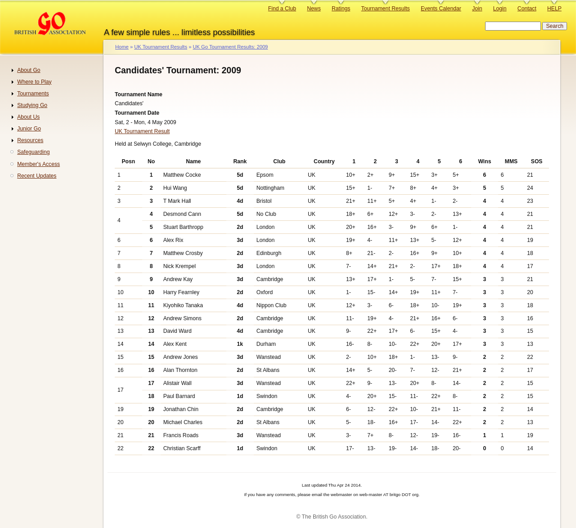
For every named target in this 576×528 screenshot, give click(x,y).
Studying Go (32, 105)
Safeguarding (33, 152)
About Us (28, 117)
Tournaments (33, 93)
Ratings (341, 8)
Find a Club (282, 8)
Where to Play (34, 82)
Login (500, 8)
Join (477, 8)
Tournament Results (385, 8)
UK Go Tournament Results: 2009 (230, 46)
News (313, 8)
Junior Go (29, 128)
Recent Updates (36, 176)
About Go (28, 70)
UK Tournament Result (142, 131)
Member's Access (38, 164)
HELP (554, 8)
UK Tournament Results (160, 46)
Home (122, 46)
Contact (527, 8)
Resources (30, 140)
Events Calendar (441, 8)
